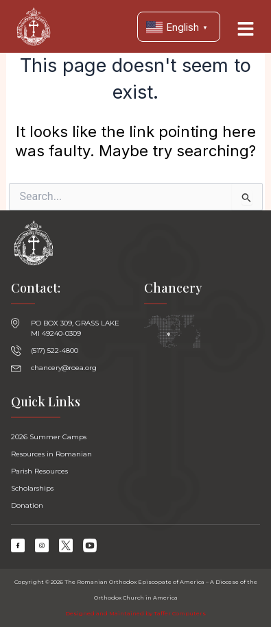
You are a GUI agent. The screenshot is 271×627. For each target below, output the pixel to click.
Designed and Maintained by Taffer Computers (135, 613)
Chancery (173, 288)
